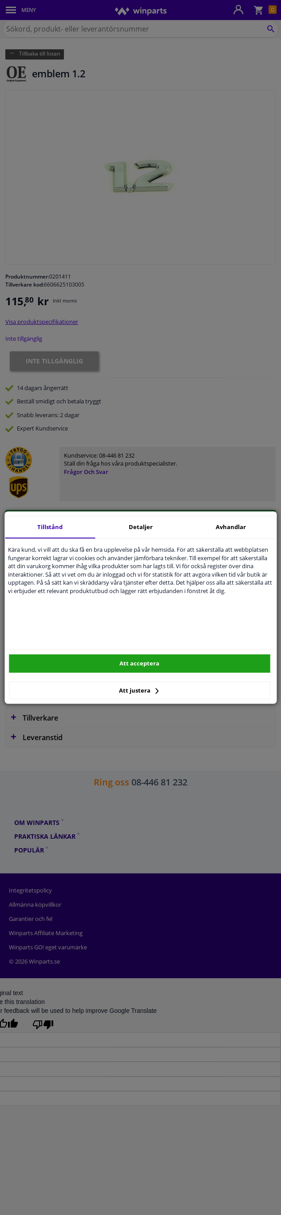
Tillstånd (50, 527)
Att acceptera (139, 663)
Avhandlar (231, 527)
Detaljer (141, 527)
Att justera (138, 690)
